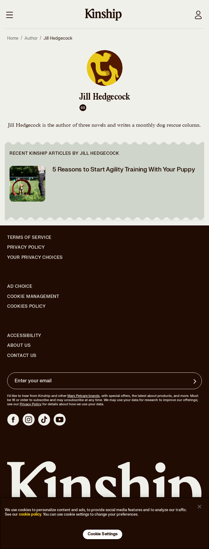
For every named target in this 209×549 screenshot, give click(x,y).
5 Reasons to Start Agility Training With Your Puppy (123, 169)
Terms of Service (29, 237)
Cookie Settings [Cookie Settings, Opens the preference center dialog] (103, 534)
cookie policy (30, 514)
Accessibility (24, 335)
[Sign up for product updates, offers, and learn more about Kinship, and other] (195, 381)
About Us (19, 345)
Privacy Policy (26, 247)
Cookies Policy (26, 306)
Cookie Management (33, 296)
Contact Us (21, 355)
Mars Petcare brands (83, 396)
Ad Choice (19, 286)
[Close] (199, 506)
